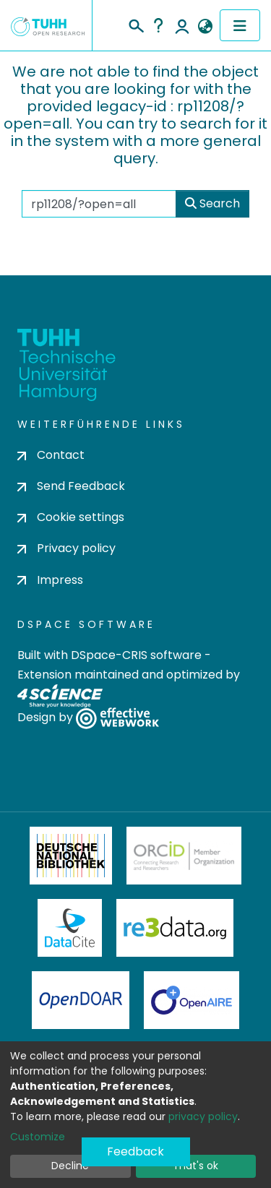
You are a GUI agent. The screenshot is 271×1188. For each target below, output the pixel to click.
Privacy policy (66, 548)
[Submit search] (135, 24)
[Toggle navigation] (240, 25)
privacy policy (203, 1116)
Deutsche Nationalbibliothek (71, 855)
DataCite (70, 927)
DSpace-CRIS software (136, 655)
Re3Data (175, 928)
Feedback (135, 1151)
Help (158, 25)
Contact (51, 455)
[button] (205, 26)
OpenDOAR (81, 1000)
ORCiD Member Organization (184, 855)
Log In (182, 25)
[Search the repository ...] (99, 204)
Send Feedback (71, 486)
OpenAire (191, 1000)
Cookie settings (70, 517)
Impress (50, 580)
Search (212, 203)
